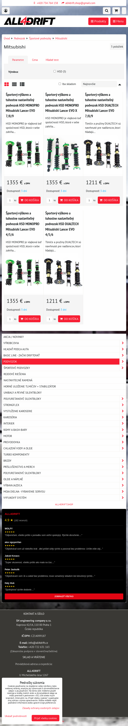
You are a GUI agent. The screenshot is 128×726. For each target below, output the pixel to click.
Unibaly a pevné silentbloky (23, 392)
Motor (64, 436)
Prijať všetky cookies (45, 718)
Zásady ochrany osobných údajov (40, 708)
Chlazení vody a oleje (64, 448)
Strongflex (64, 405)
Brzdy (64, 461)
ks (11, 200)
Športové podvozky (65, 368)
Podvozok (64, 362)
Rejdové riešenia (15, 374)
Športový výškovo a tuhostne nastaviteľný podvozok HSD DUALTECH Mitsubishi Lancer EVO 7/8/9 (101, 105)
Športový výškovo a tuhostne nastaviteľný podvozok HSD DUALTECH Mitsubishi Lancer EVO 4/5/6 (62, 224)
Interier (64, 423)
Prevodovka (64, 442)
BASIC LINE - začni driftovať (64, 355)
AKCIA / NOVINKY (13, 337)
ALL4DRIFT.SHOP (64, 504)
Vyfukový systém (64, 498)
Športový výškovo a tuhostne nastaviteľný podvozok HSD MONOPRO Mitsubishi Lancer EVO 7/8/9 (22, 105)
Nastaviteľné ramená (18, 380)
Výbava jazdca (64, 485)
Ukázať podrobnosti (16, 716)
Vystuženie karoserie (64, 411)
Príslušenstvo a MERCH (64, 467)
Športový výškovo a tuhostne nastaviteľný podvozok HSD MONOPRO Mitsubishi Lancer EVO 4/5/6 (22, 224)
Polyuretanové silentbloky (65, 399)
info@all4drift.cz (38, 642)
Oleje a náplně (64, 479)
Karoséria (64, 417)
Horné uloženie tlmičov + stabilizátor (30, 386)
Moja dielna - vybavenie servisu (64, 492)
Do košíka (29, 200)
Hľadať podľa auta (64, 349)
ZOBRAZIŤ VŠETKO (64, 596)
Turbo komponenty (16, 454)
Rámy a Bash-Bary (64, 430)
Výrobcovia (64, 343)
